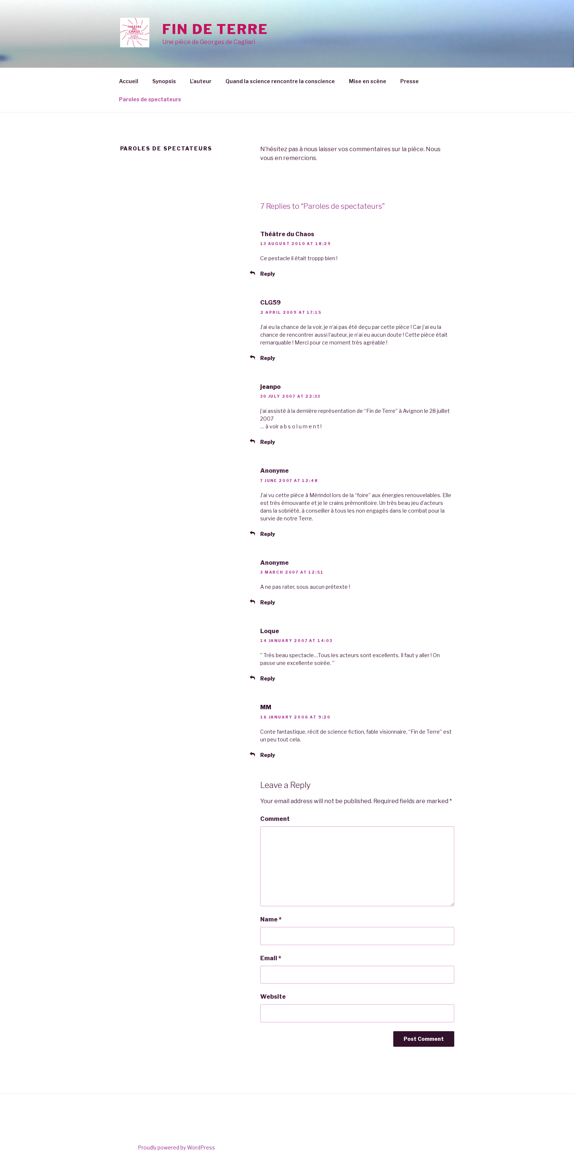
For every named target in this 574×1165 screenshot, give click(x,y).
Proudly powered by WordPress (176, 1147)
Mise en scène (367, 81)
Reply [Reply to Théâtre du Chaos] (267, 274)
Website (273, 996)
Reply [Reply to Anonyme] (267, 534)
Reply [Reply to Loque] (267, 678)
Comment (275, 818)
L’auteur (200, 81)
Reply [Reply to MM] (267, 755)
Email (270, 958)
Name (271, 919)
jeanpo (270, 386)
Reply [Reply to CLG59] (267, 358)
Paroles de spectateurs (150, 99)
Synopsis (164, 81)
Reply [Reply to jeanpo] (267, 442)
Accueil (128, 81)
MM (265, 707)
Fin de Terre (215, 29)
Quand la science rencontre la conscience (280, 81)
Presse (409, 81)
